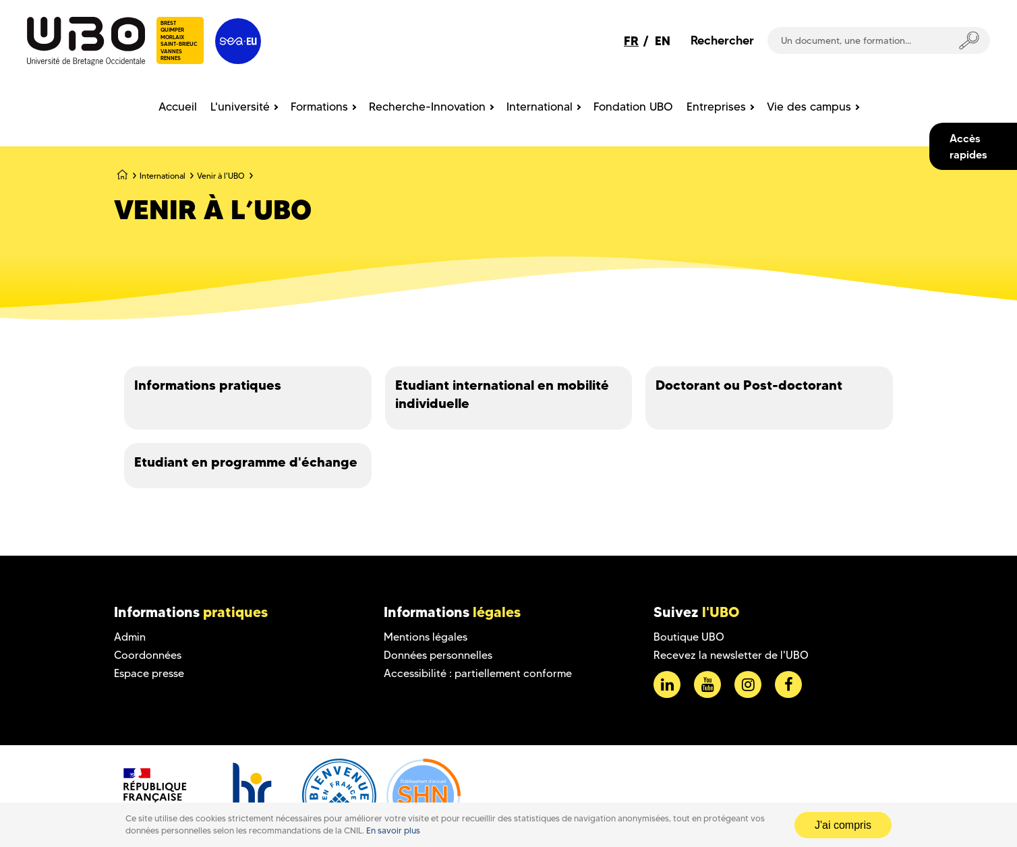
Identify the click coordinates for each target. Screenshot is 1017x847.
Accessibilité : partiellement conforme (478, 673)
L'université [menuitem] (240, 106)
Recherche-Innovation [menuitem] (427, 106)
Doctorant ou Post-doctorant (749, 385)
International (162, 176)
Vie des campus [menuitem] (809, 106)
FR (631, 41)
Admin (130, 637)
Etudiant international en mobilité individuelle (502, 394)
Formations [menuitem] (319, 106)
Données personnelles (438, 655)
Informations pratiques (207, 385)
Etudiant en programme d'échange (245, 462)
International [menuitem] (539, 106)
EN (662, 41)
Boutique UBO (688, 637)
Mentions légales (425, 637)
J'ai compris (843, 825)
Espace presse (149, 673)
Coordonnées (147, 655)
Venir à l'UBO (221, 176)
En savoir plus (393, 830)
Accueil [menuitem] (177, 106)
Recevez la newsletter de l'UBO (731, 655)
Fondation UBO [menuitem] (633, 106)
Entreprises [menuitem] (716, 106)
